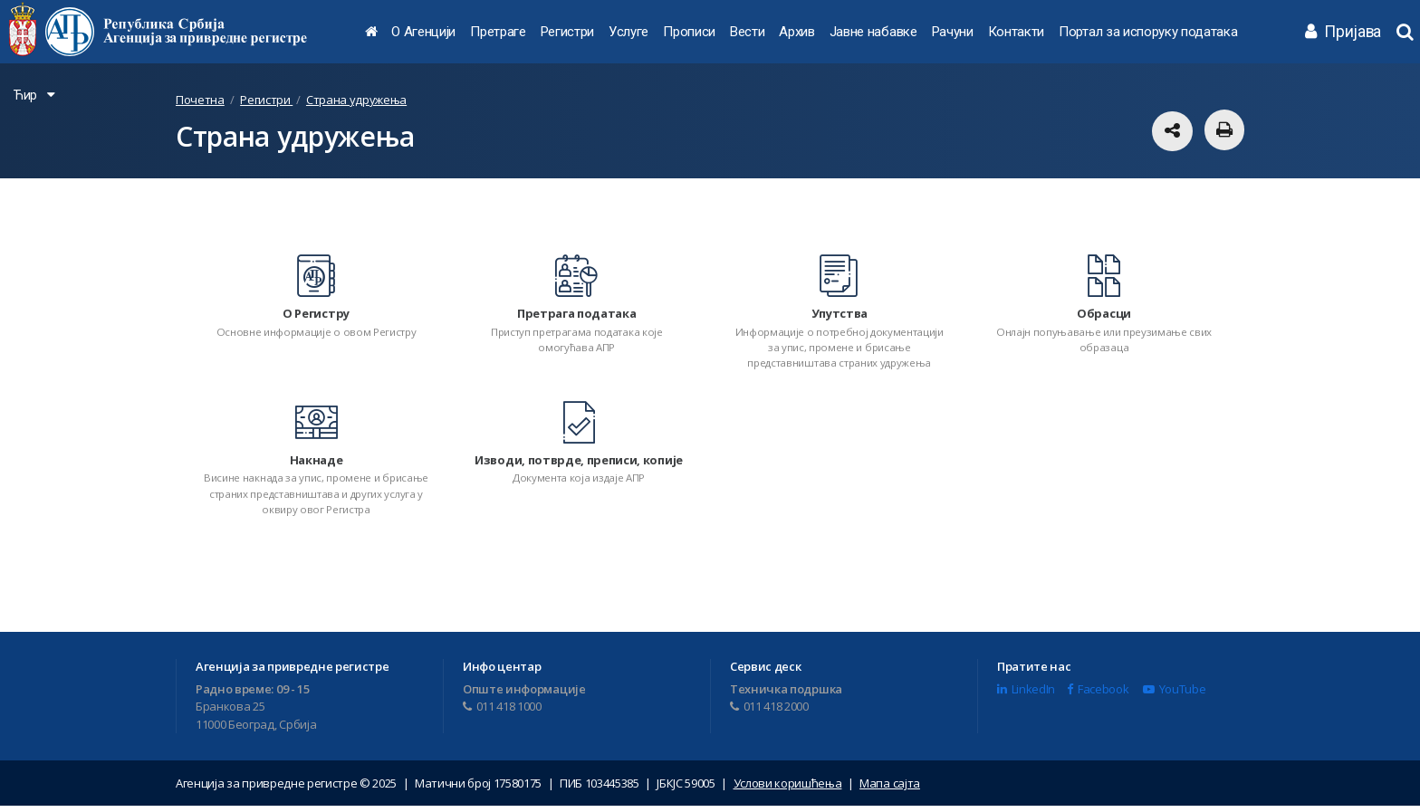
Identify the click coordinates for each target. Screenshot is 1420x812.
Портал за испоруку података (1148, 32)
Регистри (567, 32)
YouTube (1174, 695)
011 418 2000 (769, 712)
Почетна (200, 99)
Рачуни (953, 32)
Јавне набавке (873, 32)
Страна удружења (356, 99)
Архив (796, 32)
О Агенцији (423, 32)
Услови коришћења (788, 789)
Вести (747, 32)
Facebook (1097, 695)
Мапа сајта (889, 789)
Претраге (497, 32)
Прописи (689, 32)
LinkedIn (1026, 695)
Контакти (1016, 32)
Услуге (628, 32)
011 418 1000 (502, 712)
